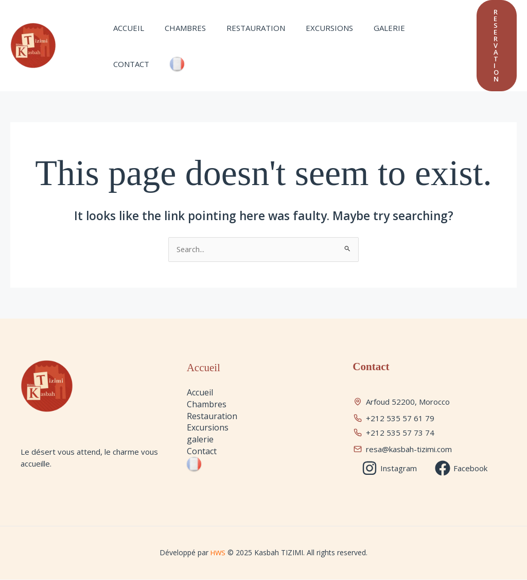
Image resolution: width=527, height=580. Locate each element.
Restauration (243, 39)
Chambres (177, 39)
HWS (219, 553)
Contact (415, 39)
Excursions (311, 39)
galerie (366, 39)
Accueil (126, 39)
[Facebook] (461, 468)
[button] (497, 45)
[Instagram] (389, 468)
